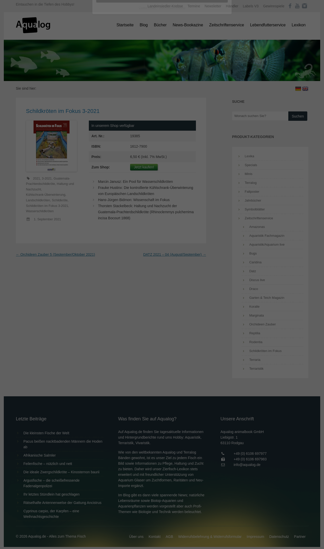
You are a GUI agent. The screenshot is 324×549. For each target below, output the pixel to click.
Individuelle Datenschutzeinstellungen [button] (162, 129)
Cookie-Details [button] (148, 140)
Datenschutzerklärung (130, 65)
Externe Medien (209, 81)
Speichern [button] (162, 114)
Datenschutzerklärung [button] (172, 140)
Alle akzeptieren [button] (162, 99)
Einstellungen (106, 70)
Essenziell (107, 81)
